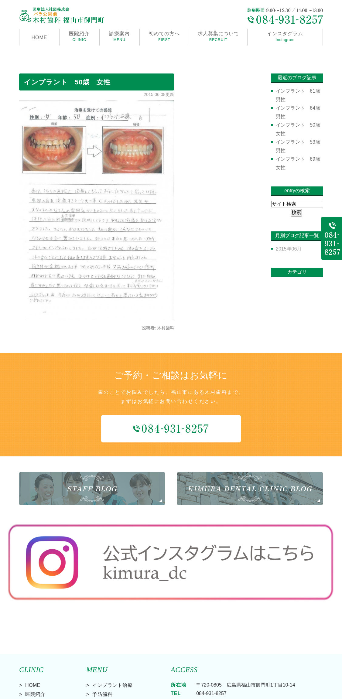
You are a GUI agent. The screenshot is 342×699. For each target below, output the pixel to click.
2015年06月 (289, 248)
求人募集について (218, 37)
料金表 (32, 668)
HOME (39, 37)
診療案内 (119, 37)
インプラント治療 (112, 631)
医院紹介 (35, 640)
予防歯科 (102, 640)
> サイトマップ (33, 692)
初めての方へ (164, 37)
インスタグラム (285, 37)
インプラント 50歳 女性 (67, 82)
